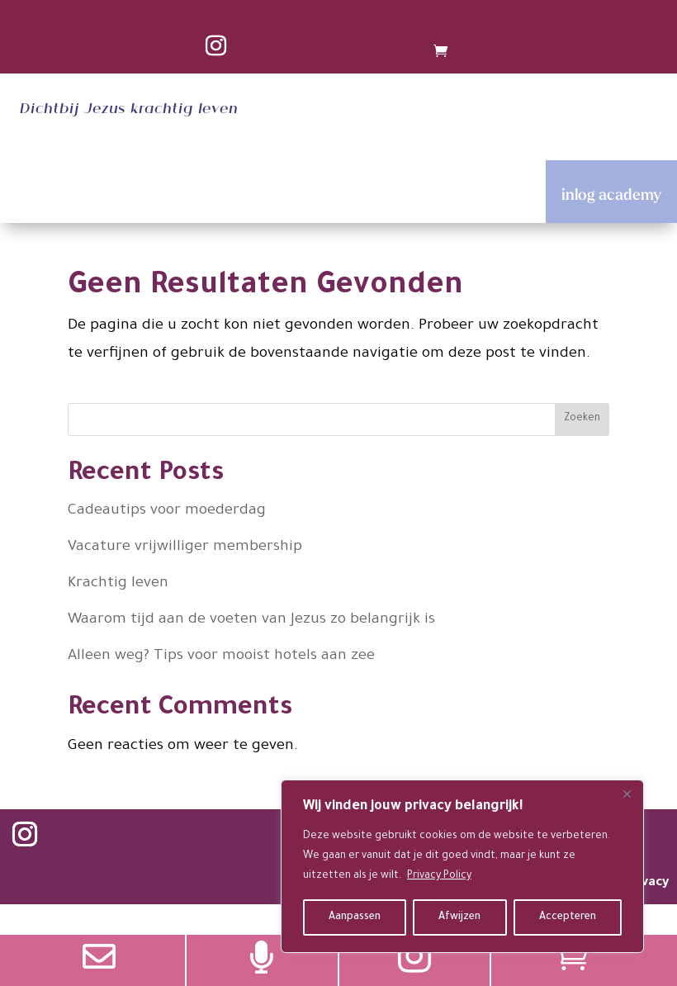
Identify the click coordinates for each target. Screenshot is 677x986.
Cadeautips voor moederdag (167, 511)
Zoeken (582, 418)
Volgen (88, 835)
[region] (462, 866)
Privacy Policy (439, 876)
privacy (647, 883)
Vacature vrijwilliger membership (185, 547)
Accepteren (567, 917)
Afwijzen (459, 917)
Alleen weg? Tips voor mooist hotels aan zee (221, 656)
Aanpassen (355, 917)
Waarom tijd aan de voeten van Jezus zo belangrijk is (251, 620)
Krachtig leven (118, 584)
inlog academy (611, 194)
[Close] (627, 793)
